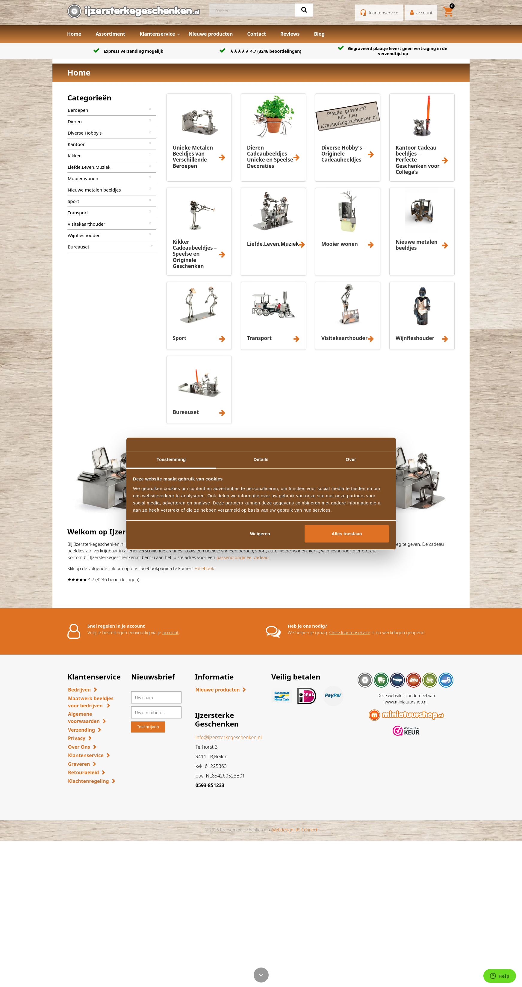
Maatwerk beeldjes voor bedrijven (91, 702)
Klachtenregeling (88, 781)
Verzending (81, 730)
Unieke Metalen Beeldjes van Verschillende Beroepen (193, 156)
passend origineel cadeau (242, 557)
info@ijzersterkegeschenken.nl (229, 737)
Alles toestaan (347, 533)
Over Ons (79, 747)
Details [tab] (261, 459)
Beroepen (78, 110)
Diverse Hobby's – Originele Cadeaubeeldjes (343, 153)
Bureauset (78, 247)
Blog (319, 34)
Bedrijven (79, 689)
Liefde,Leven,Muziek (89, 167)
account (170, 632)
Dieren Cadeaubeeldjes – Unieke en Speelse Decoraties (270, 156)
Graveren (79, 764)
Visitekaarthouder (86, 224)
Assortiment (110, 34)
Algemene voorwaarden (84, 717)
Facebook (204, 568)
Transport (78, 213)
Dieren (75, 121)
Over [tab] (351, 459)
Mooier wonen (83, 178)
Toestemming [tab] (171, 459)
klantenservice (383, 13)
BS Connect (306, 830)
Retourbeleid (83, 772)
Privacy (76, 738)
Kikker (74, 156)
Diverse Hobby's (85, 133)
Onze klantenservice (349, 632)
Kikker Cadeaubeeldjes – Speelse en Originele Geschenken (195, 254)
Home (74, 34)
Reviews (290, 34)
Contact (256, 34)
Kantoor (76, 144)
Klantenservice (157, 34)
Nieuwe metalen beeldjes (94, 190)
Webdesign (282, 830)
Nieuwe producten (211, 34)
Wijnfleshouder (84, 235)
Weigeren (260, 533)
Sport (73, 201)
